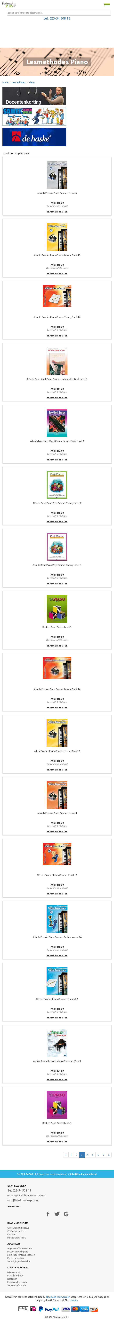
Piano (32, 82)
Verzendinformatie (16, 1285)
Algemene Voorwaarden (19, 1248)
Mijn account (13, 1272)
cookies (74, 1300)
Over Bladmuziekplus (18, 1228)
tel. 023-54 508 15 (57, 18)
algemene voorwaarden (58, 1297)
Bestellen (12, 1279)
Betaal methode (15, 1275)
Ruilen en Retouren (17, 1282)
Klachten (11, 1234)
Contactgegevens (16, 1231)
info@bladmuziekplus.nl (83, 1174)
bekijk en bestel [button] (57, 211)
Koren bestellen (15, 1258)
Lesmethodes (19, 82)
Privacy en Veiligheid (17, 1251)
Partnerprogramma (16, 1237)
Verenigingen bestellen (19, 1261)
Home (5, 82)
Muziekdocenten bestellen (21, 1255)
